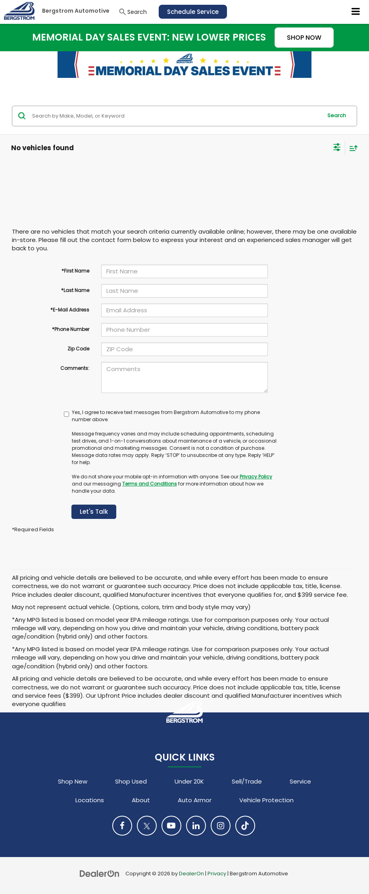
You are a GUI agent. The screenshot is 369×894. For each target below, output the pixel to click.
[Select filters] (337, 148)
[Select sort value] (351, 148)
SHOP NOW (304, 37)
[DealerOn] (99, 873)
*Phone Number (70, 329)
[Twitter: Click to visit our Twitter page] (146, 826)
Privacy (217, 873)
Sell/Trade (247, 781)
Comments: (74, 368)
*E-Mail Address (69, 309)
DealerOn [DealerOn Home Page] (191, 873)
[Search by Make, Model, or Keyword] (176, 116)
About (141, 800)
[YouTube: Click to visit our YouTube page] (171, 826)
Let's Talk (94, 511)
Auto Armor (194, 800)
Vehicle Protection (266, 800)
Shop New (72, 781)
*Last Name (75, 290)
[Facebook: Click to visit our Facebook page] (122, 826)
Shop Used (131, 781)
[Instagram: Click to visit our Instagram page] (220, 826)
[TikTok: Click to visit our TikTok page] (245, 826)
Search (336, 115)
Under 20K (189, 781)
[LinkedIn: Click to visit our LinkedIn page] (196, 826)
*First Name (75, 270)
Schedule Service (193, 12)
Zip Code (78, 348)
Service (300, 781)
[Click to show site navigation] (356, 12)
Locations (89, 800)
